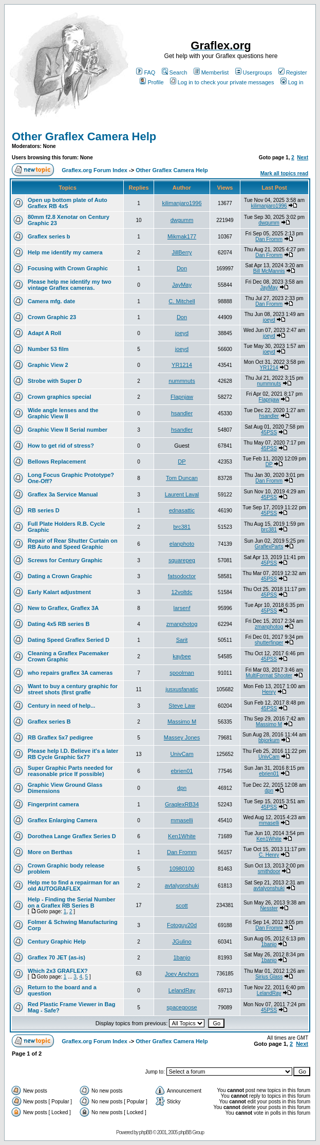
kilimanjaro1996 (181, 203)
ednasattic (182, 510)
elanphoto (182, 544)
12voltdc (182, 592)
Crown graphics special (59, 397)
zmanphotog (182, 624)
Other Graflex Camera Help (84, 136)
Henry (269, 692)
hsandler (182, 413)
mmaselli (182, 820)
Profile (151, 82)
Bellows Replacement (57, 461)
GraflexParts (269, 546)
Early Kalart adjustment (59, 592)
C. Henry (269, 855)
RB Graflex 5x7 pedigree (60, 737)
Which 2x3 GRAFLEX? (58, 971)
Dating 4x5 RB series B (58, 624)
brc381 (182, 527)
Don (182, 268)
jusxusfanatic (181, 689)
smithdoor (269, 871)
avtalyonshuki (182, 885)
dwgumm (182, 220)
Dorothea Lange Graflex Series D (72, 836)
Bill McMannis (269, 271)
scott (181, 905)
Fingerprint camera (53, 804)
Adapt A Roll (44, 333)
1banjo (269, 944)
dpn (181, 788)
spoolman (182, 673)
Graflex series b (49, 236)
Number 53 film (48, 349)
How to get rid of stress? (61, 445)
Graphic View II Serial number (67, 430)
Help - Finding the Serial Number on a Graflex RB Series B (72, 902)
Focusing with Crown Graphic (68, 268)
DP (181, 461)
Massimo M (181, 721)
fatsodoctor (182, 576)
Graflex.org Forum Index (94, 170)
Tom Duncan (182, 478)
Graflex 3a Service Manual (63, 494)
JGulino (181, 941)
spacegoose (181, 1007)
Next (302, 157)
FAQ (145, 72)
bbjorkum (268, 740)
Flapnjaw (182, 397)
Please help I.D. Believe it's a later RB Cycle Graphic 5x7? (73, 754)
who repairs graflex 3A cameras (70, 673)
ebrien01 (182, 771)
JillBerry (182, 252)
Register (292, 72)
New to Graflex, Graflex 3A (63, 608)
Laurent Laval (182, 494)
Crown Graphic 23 (52, 317)
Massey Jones (182, 737)
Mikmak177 (181, 236)
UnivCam (181, 754)
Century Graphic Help (57, 941)
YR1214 (182, 365)
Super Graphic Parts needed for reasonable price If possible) (70, 771)
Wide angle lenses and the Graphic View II (63, 413)
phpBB (145, 1132)
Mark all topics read (284, 173)
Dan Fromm (269, 239)
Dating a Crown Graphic (60, 576)
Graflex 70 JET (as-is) (56, 957)
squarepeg (181, 560)
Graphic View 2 (48, 365)
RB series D (44, 510)
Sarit (182, 640)
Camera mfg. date (51, 301)
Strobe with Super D (55, 381)
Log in (292, 82)
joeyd (269, 320)
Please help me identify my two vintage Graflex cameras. (69, 285)
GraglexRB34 (182, 804)
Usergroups (253, 72)
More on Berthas (50, 852)
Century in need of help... (61, 706)
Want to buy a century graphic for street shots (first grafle (73, 689)
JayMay (182, 285)
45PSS (269, 432)
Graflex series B (49, 721)
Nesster (268, 908)
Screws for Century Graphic (65, 560)
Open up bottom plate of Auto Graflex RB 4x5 (67, 203)
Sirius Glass (269, 977)
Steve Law (181, 706)
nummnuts (181, 381)
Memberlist (211, 72)
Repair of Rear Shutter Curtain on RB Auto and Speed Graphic (73, 544)
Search (174, 72)
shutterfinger (269, 642)
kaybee (182, 656)
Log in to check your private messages (222, 82)
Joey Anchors (182, 974)
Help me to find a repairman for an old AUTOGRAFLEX (73, 885)
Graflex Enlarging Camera (62, 820)
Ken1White (182, 836)
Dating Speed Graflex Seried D (68, 640)
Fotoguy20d (182, 925)
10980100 (182, 868)
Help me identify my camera (65, 252)
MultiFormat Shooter (269, 675)
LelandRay (182, 990)
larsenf (181, 608)
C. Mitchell (181, 301)
